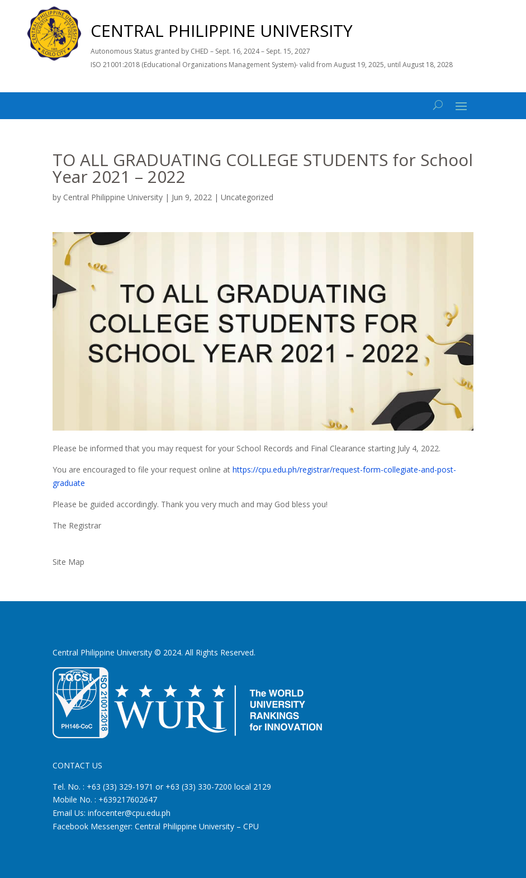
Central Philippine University (113, 197)
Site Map (68, 561)
